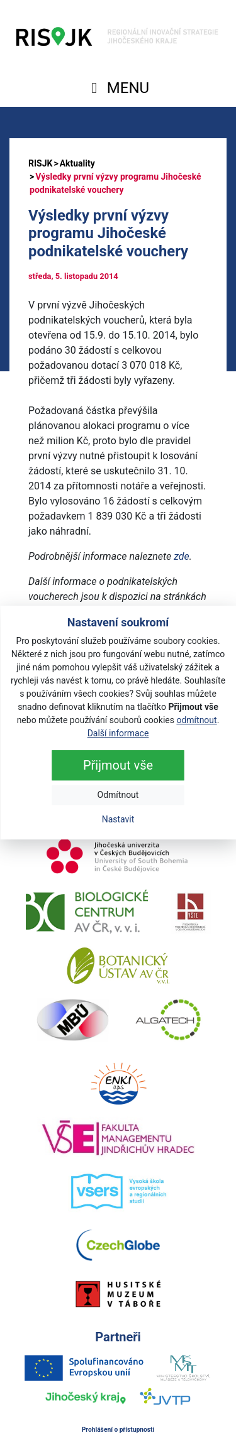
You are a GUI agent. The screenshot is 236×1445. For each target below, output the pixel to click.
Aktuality (77, 163)
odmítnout (196, 720)
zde (181, 556)
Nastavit (118, 819)
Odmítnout (118, 795)
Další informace (118, 733)
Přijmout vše (118, 765)
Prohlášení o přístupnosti (118, 1430)
